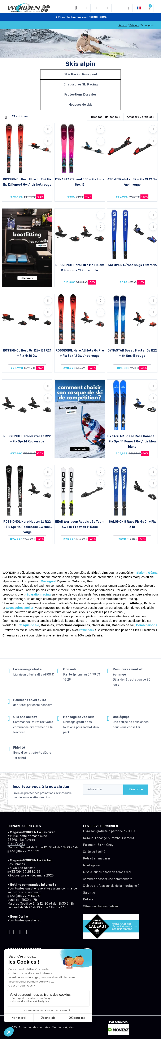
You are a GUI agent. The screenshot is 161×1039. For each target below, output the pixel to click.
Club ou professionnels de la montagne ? (111, 886)
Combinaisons (146, 625)
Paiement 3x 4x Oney (98, 845)
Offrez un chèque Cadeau (100, 906)
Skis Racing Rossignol (80, 74)
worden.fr (34, 892)
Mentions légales (63, 1027)
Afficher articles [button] (139, 116)
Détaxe (88, 899)
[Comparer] (48, 141)
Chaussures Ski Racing (81, 84)
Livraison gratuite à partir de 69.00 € (109, 831)
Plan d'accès (16, 843)
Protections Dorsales (80, 94)
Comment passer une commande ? (107, 879)
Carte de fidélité (94, 852)
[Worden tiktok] (9, 931)
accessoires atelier (19, 607)
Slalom (141, 572)
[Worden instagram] (14, 931)
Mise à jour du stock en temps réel (107, 872)
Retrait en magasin (96, 858)
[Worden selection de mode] (128, 8)
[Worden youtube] (26, 931)
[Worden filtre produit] (6, 117)
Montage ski (91, 865)
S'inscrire (136, 789)
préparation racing (37, 594)
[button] (86, 8)
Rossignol (48, 581)
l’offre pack (86, 630)
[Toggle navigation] (76, 8)
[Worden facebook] (20, 931)
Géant (152, 572)
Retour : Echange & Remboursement (108, 838)
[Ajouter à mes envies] (48, 129)
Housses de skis (80, 104)
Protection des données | (35, 1027)
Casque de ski (28, 625)
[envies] (107, 8)
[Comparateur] (118, 8)
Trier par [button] (104, 116)
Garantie (89, 893)
